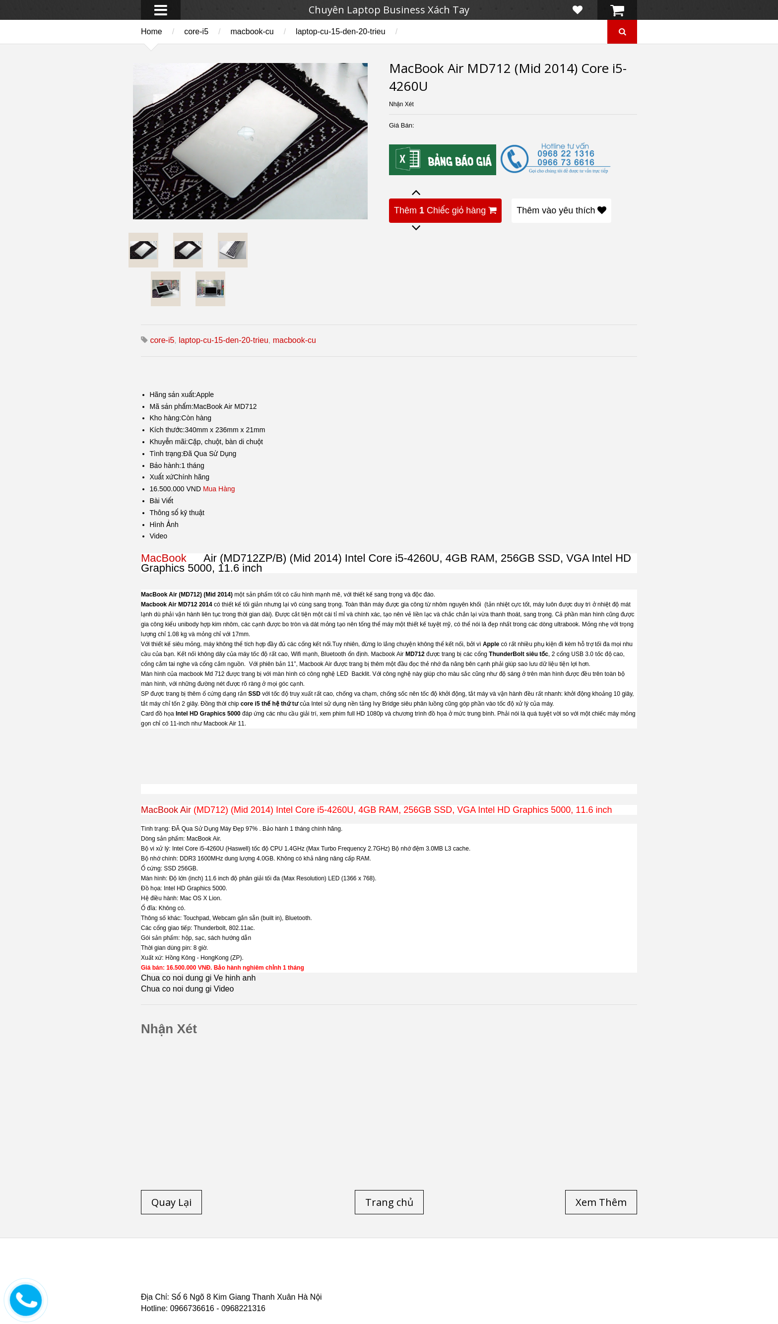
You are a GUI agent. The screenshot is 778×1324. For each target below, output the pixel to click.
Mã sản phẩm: (172, 406)
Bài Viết (162, 501)
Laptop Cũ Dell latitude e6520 (348, 1288)
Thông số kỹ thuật (177, 513)
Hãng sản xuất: (173, 394)
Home (151, 31)
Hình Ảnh (164, 525)
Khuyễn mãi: (169, 442)
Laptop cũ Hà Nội (538, 1270)
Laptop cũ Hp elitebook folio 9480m (296, 1276)
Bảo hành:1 (167, 465)
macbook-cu (252, 31)
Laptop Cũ (470, 1270)
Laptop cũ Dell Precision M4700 (558, 1276)
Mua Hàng (219, 489)
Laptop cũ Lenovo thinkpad (385, 1270)
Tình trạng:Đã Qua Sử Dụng (193, 454)
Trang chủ (158, 1270)
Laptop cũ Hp (221, 1270)
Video (159, 536)
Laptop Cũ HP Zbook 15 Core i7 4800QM (346, 1282)
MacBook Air (166, 810)
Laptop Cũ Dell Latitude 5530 (228, 1288)
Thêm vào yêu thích (561, 210)
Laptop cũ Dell (291, 1270)
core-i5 (196, 31)
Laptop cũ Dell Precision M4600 (431, 1276)
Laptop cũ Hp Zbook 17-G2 (474, 1282)
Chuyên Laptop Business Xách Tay (389, 9)
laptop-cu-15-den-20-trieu (341, 31)
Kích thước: (167, 430)
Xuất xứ (162, 477)
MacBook (171, 558)
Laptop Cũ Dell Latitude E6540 (211, 1282)
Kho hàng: (166, 418)
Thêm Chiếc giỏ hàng (445, 210)
